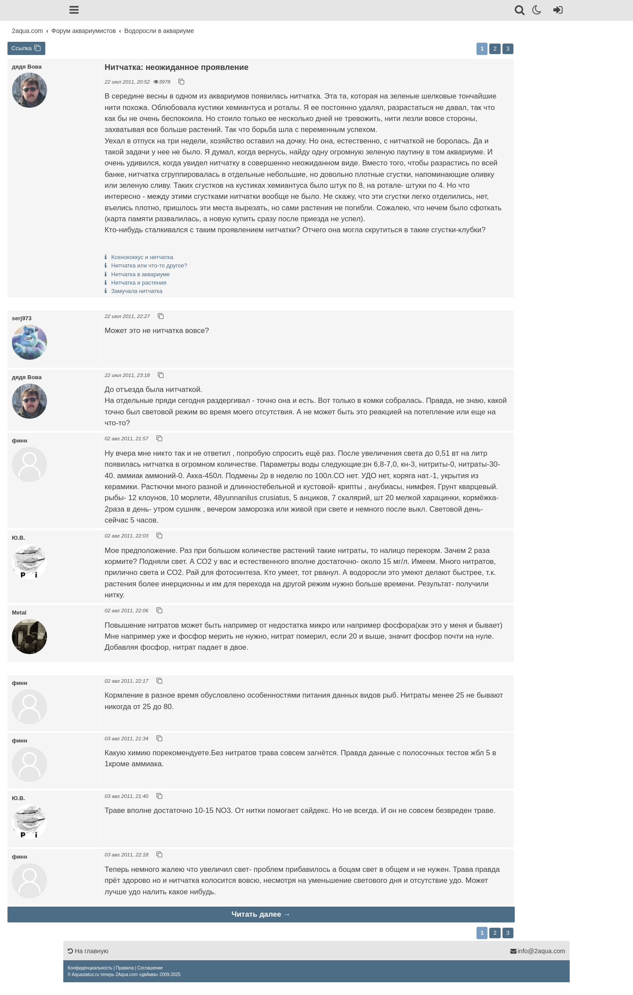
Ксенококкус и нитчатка (142, 257)
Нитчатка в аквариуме (140, 274)
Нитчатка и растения (138, 282)
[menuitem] (90, 968)
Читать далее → (261, 914)
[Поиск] (520, 11)
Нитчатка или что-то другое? (149, 265)
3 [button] (507, 48)
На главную (88, 951)
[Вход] (556, 11)
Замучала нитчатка (136, 291)
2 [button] (494, 48)
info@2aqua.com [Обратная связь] (537, 951)
